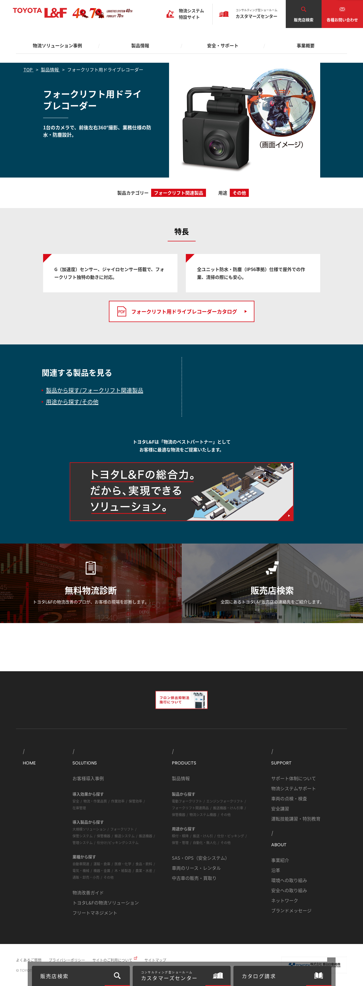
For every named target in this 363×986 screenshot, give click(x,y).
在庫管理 (79, 807)
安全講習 (280, 808)
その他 (109, 877)
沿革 (275, 870)
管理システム (82, 842)
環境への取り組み (289, 880)
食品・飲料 (143, 863)
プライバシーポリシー (67, 959)
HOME (29, 763)
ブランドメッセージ (291, 910)
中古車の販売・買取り (194, 878)
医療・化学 (122, 863)
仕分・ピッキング (230, 835)
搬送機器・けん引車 (228, 807)
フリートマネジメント (94, 912)
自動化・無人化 (204, 842)
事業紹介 (280, 860)
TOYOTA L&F (40, 13)
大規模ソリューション (89, 829)
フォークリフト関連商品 (190, 807)
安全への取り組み (289, 890)
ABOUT (279, 845)
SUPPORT (281, 763)
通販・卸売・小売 (85, 877)
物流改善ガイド (88, 892)
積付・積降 (180, 835)
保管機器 (103, 835)
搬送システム (124, 835)
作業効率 (118, 801)
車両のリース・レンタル (196, 867)
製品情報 (181, 778)
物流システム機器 (202, 814)
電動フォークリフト (187, 801)
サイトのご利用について (112, 959)
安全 (75, 801)
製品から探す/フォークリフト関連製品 (94, 390)
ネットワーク (284, 900)
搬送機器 (145, 835)
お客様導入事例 (88, 778)
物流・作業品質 (95, 801)
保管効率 (135, 801)
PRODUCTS (184, 763)
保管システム (82, 835)
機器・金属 (101, 870)
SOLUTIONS (84, 763)
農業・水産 (143, 870)
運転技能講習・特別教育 (295, 818)
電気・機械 (80, 870)
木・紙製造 (122, 870)
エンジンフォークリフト (224, 801)
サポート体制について (293, 778)
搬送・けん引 (203, 835)
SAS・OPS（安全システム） (200, 857)
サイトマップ (155, 959)
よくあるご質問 (28, 959)
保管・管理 (180, 842)
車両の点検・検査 (289, 798)
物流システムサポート (293, 788)
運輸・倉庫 (101, 863)
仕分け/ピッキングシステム (118, 842)
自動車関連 (80, 863)
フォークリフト (122, 829)
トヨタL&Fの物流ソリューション (105, 902)
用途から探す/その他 (72, 402)
